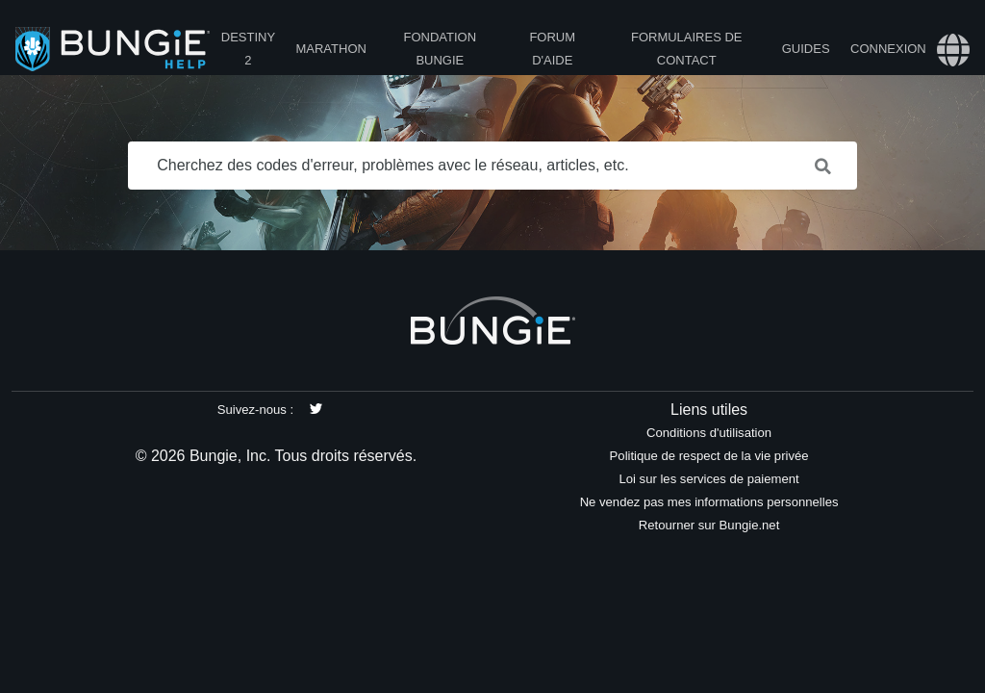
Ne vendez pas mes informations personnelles (709, 502)
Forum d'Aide (552, 48)
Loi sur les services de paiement (708, 479)
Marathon (330, 48)
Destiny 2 (248, 48)
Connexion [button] (888, 48)
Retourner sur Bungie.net (709, 525)
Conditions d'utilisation (708, 432)
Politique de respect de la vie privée (709, 456)
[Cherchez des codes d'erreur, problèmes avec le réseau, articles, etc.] (492, 165)
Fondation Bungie (440, 48)
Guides (806, 48)
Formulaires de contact (687, 48)
